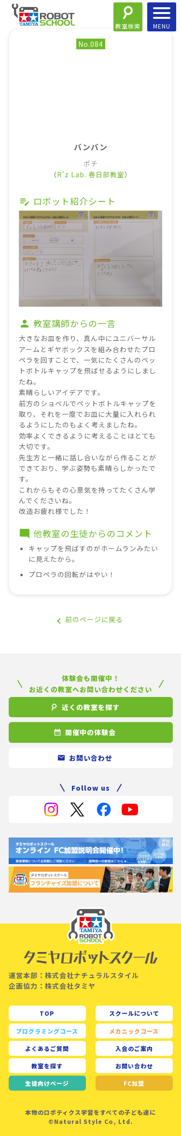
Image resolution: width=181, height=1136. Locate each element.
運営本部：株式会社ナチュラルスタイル (74, 975)
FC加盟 (134, 1083)
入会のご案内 (134, 1048)
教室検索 (127, 26)
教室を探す (47, 1066)
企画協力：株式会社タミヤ (52, 986)
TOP (47, 1013)
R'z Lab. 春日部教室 (91, 174)
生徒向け (47, 1083)
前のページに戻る (94, 619)
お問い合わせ (134, 1066)
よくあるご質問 (47, 1048)
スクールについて (134, 1013)
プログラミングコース (47, 1031)
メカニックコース (134, 1031)
